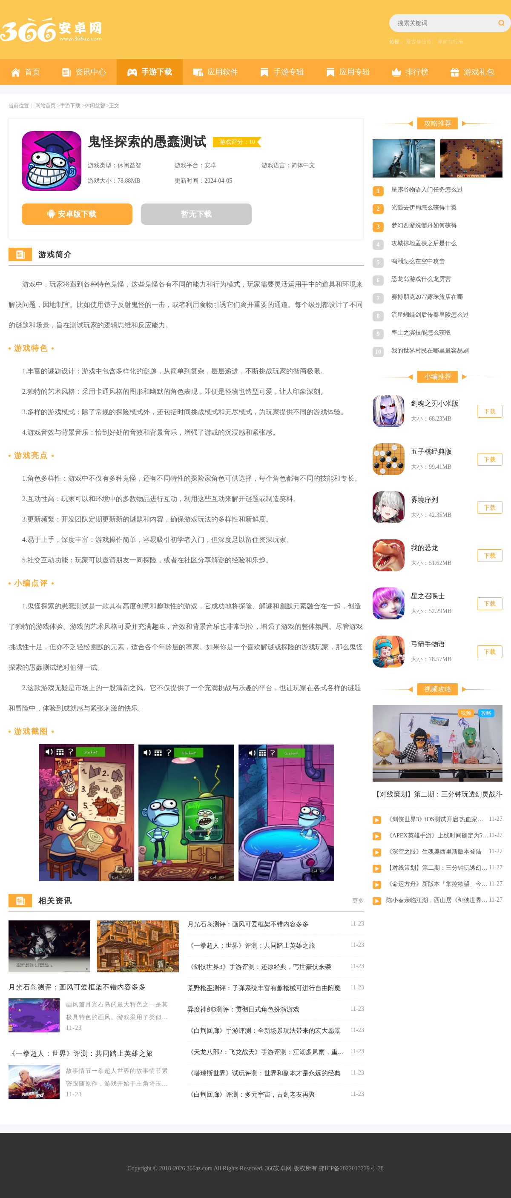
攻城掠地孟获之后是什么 (424, 243)
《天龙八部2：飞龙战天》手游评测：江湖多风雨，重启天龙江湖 (265, 1052)
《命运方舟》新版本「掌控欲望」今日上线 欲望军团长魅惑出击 (437, 884)
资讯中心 (90, 72)
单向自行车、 (453, 42)
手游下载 (156, 72)
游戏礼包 (479, 72)
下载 (490, 411)
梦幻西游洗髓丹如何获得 (424, 225)
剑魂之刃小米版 (435, 403)
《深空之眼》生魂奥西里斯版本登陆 (434, 851)
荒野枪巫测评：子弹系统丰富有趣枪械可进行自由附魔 (264, 988)
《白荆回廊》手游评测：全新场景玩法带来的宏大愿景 (264, 1030)
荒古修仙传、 (421, 42)
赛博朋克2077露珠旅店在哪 (427, 297)
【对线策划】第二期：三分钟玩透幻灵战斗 (437, 868)
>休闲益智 (93, 106)
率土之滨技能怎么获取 (421, 333)
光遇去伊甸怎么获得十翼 (424, 207)
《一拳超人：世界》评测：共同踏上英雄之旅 (81, 1053)
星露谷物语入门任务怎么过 (427, 189)
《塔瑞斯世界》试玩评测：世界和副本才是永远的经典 (264, 1073)
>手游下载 (68, 106)
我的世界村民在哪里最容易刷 (430, 350)
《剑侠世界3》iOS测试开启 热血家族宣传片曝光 (437, 819)
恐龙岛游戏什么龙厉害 (421, 279)
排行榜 (416, 72)
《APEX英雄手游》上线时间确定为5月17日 (437, 835)
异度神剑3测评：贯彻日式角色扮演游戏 (243, 1009)
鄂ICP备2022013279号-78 (351, 1168)
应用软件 (222, 72)
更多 (358, 900)
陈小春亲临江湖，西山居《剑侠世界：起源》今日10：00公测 (437, 900)
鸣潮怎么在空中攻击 (418, 261)
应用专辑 (354, 72)
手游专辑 (288, 72)
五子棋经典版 (431, 451)
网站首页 (45, 106)
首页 (32, 72)
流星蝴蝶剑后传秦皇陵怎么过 (430, 315)
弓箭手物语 (428, 644)
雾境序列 (424, 499)
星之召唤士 (428, 595)
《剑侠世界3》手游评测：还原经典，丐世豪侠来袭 (259, 966)
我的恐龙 (424, 547)
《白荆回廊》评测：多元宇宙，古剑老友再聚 (251, 1094)
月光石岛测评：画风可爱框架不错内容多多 (77, 987)
